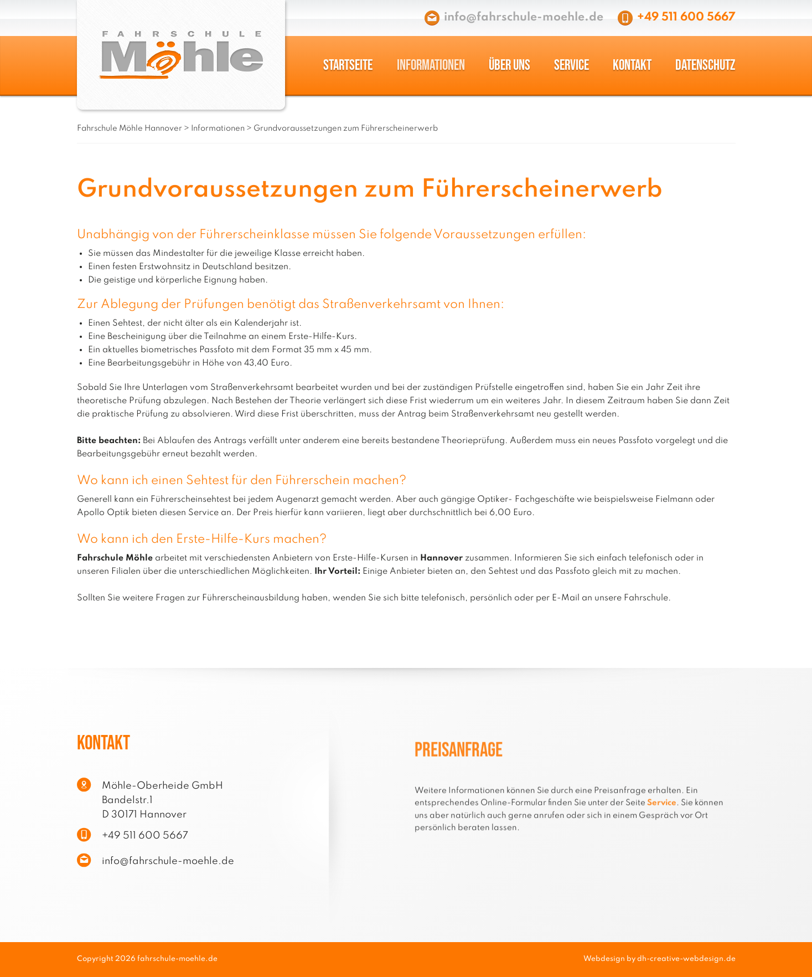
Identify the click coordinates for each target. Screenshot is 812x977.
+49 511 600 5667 (686, 17)
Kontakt (632, 65)
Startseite (348, 65)
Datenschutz (705, 65)
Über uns (509, 65)
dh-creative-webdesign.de (686, 959)
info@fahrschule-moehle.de (523, 17)
